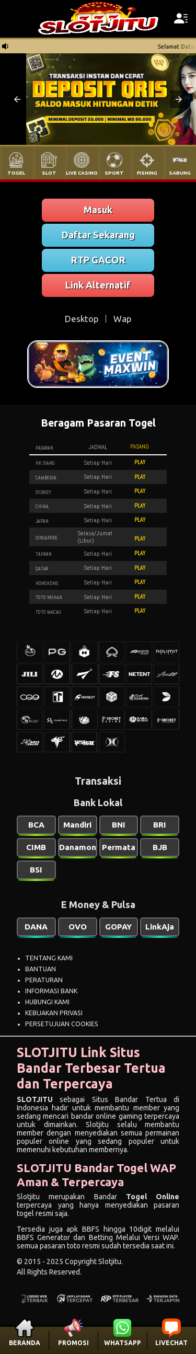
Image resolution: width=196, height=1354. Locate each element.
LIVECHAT (171, 1342)
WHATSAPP (122, 1342)
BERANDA (24, 1342)
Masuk (98, 209)
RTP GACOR (98, 260)
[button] (17, 99)
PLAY (139, 462)
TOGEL (16, 173)
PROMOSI (73, 1342)
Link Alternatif (98, 285)
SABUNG (180, 173)
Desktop (81, 319)
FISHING (147, 173)
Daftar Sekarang (98, 235)
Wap (122, 319)
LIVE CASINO (82, 173)
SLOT (49, 173)
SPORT (114, 173)
